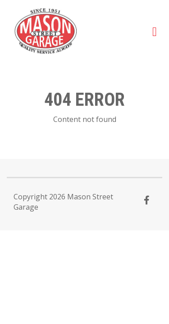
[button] (154, 31)
